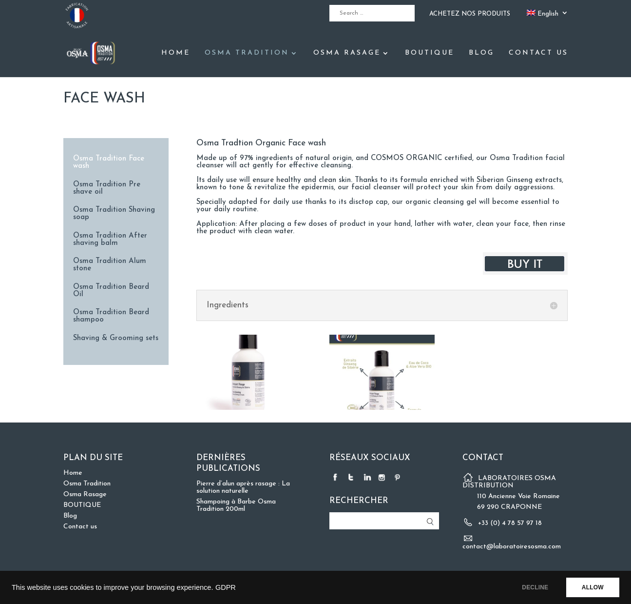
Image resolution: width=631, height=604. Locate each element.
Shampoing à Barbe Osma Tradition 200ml (236, 505)
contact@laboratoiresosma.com (511, 546)
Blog (481, 53)
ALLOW (591, 587)
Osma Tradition (247, 53)
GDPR (225, 587)
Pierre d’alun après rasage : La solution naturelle (243, 487)
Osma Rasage (347, 53)
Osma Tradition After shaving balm (110, 239)
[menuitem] (547, 16)
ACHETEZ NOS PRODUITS (469, 14)
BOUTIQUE (429, 53)
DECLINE (531, 587)
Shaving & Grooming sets (115, 338)
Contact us (538, 53)
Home (175, 53)
